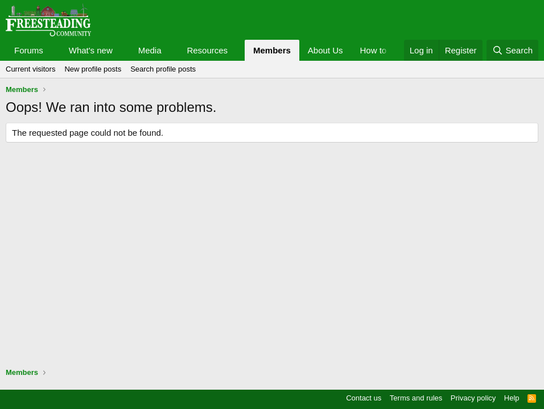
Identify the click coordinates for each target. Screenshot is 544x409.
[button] (52, 50)
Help (512, 398)
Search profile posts (163, 69)
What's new (91, 50)
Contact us (363, 398)
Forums (28, 50)
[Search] (512, 50)
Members (272, 50)
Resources (207, 50)
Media (150, 50)
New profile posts (92, 69)
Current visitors (30, 69)
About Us (325, 50)
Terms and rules (416, 398)
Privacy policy (473, 398)
